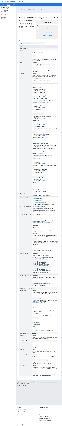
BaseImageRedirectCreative (47, 32)
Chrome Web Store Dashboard (45, 420)
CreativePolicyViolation (38, 78)
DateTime (34, 193)
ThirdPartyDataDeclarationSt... (39, 214)
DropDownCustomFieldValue (41, 202)
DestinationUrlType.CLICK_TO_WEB (38, 302)
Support (19, 4)
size (55, 344)
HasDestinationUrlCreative (47, 30)
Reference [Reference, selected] (8, 4)
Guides (2, 4)
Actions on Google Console (44, 416)
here (44, 90)
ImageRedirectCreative (47, 35)
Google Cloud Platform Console (45, 411)
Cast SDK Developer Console (44, 418)
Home (20, 14)
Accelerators (19, 412)
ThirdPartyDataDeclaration (38, 206)
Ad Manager (9, 1)
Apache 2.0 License (31, 382)
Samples (14, 4)
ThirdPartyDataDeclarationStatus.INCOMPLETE (41, 222)
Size (33, 67)
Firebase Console (42, 414)
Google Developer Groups (21, 409)
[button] (7, 10)
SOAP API (20, 1)
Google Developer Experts (21, 411)
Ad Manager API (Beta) (37, 9)
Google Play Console (43, 412)
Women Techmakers (20, 414)
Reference (39, 14)
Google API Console (43, 409)
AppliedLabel (35, 189)
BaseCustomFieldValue (37, 198)
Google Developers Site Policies (46, 382)
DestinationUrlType (36, 298)
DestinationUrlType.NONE (37, 294)
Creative (47, 27)
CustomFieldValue (39, 200)
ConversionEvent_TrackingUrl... (39, 360)
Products (24, 14)
